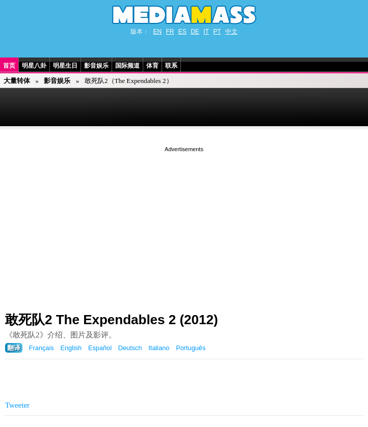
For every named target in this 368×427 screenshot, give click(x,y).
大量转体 (17, 80)
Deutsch (130, 348)
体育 (152, 65)
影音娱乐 (96, 65)
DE (195, 31)
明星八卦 (34, 65)
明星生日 (65, 65)
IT (206, 31)
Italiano (158, 348)
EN (157, 31)
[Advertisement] (184, 225)
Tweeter (17, 405)
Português (190, 348)
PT (217, 31)
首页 (9, 65)
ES (182, 31)
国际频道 (127, 65)
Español (100, 348)
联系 (171, 65)
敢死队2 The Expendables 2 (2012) (111, 319)
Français (41, 348)
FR (170, 31)
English (71, 348)
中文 (231, 31)
